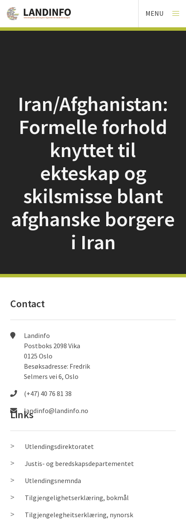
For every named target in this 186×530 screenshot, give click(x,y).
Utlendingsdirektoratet (59, 446)
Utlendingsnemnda (53, 480)
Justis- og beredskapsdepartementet (79, 463)
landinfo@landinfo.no (56, 410)
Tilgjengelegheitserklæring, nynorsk (79, 514)
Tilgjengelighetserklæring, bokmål (77, 497)
